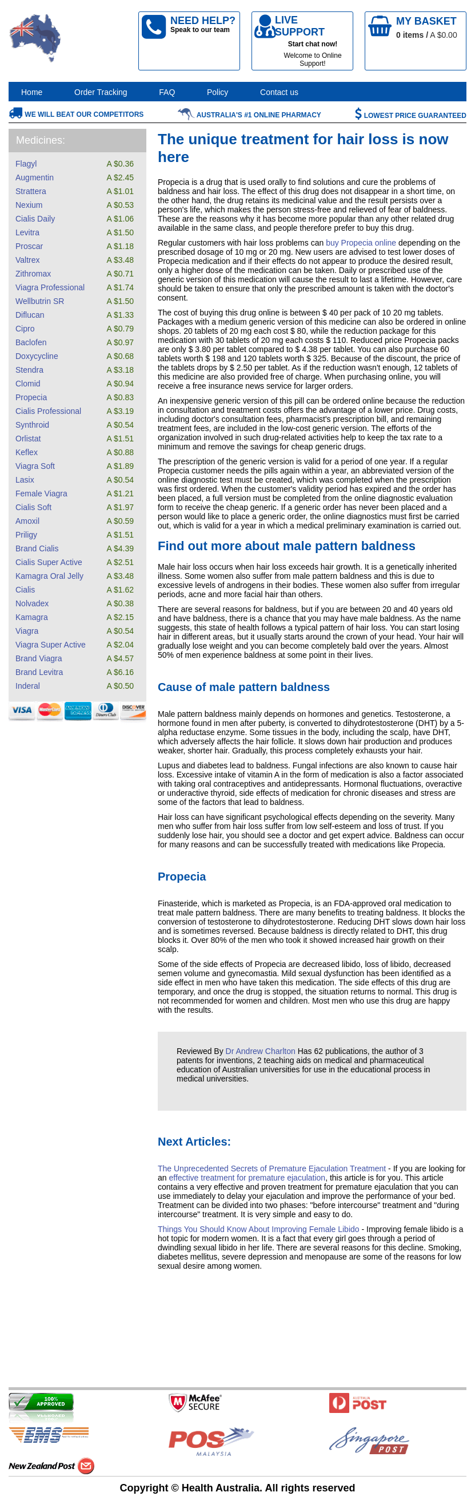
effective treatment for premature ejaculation (247, 1177)
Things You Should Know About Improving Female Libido (259, 1229)
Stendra (29, 369)
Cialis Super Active (48, 562)
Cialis (25, 589)
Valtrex (27, 260)
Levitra (27, 232)
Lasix (24, 479)
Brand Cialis (36, 548)
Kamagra (31, 617)
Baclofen (30, 342)
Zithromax (33, 273)
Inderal (27, 685)
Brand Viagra (38, 658)
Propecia (31, 397)
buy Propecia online (361, 242)
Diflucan (30, 314)
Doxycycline (36, 356)
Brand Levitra (39, 672)
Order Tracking (100, 92)
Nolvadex (32, 603)
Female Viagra (41, 493)
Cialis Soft (33, 507)
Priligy (26, 534)
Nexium (28, 205)
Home (31, 92)
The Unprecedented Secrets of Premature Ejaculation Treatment (272, 1168)
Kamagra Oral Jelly (49, 576)
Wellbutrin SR (39, 301)
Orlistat (28, 438)
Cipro (24, 328)
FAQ (167, 92)
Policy (217, 92)
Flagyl (26, 163)
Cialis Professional (48, 411)
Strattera (30, 191)
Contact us (279, 92)
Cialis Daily (35, 218)
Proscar (29, 246)
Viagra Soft (35, 466)
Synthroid (32, 424)
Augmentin (34, 177)
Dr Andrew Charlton (261, 1051)
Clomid (28, 383)
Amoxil (27, 521)
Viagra (26, 630)
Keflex (26, 452)
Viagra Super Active (50, 644)
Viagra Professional (50, 287)
